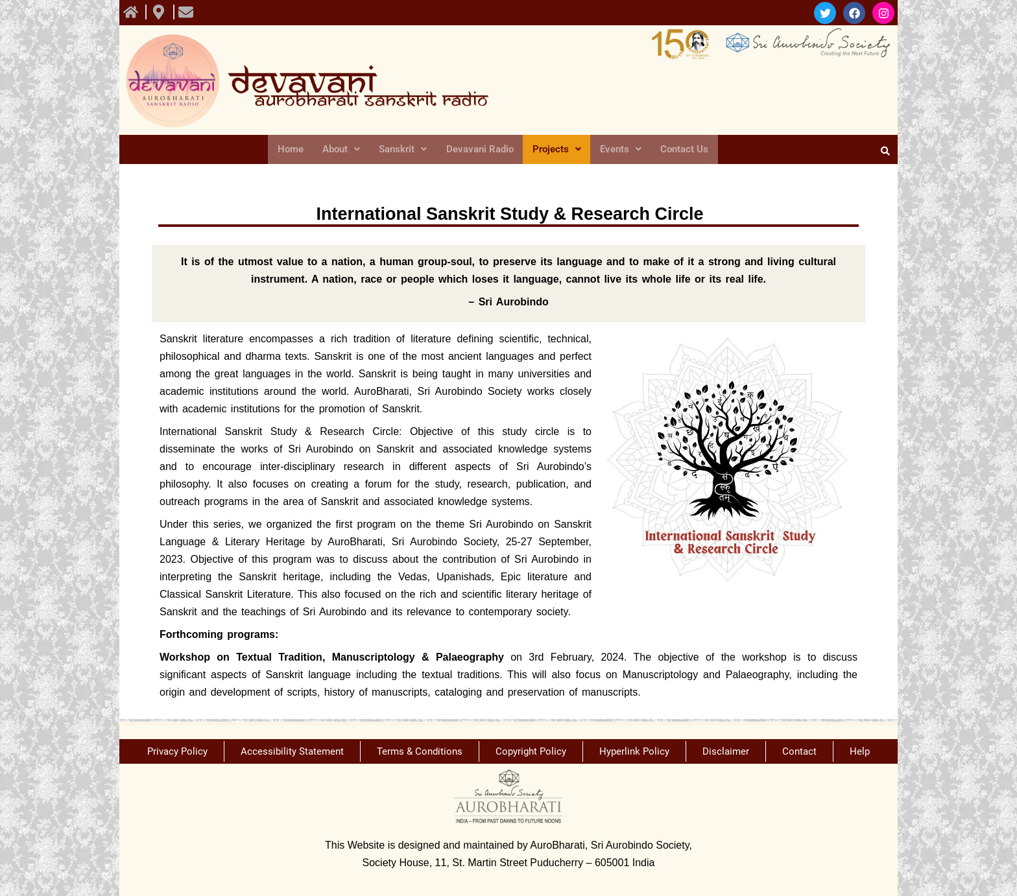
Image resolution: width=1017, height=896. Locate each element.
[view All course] (132, 12)
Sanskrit (403, 150)
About (342, 150)
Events (619, 150)
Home (293, 150)
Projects (557, 150)
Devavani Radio (480, 150)
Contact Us (682, 150)
